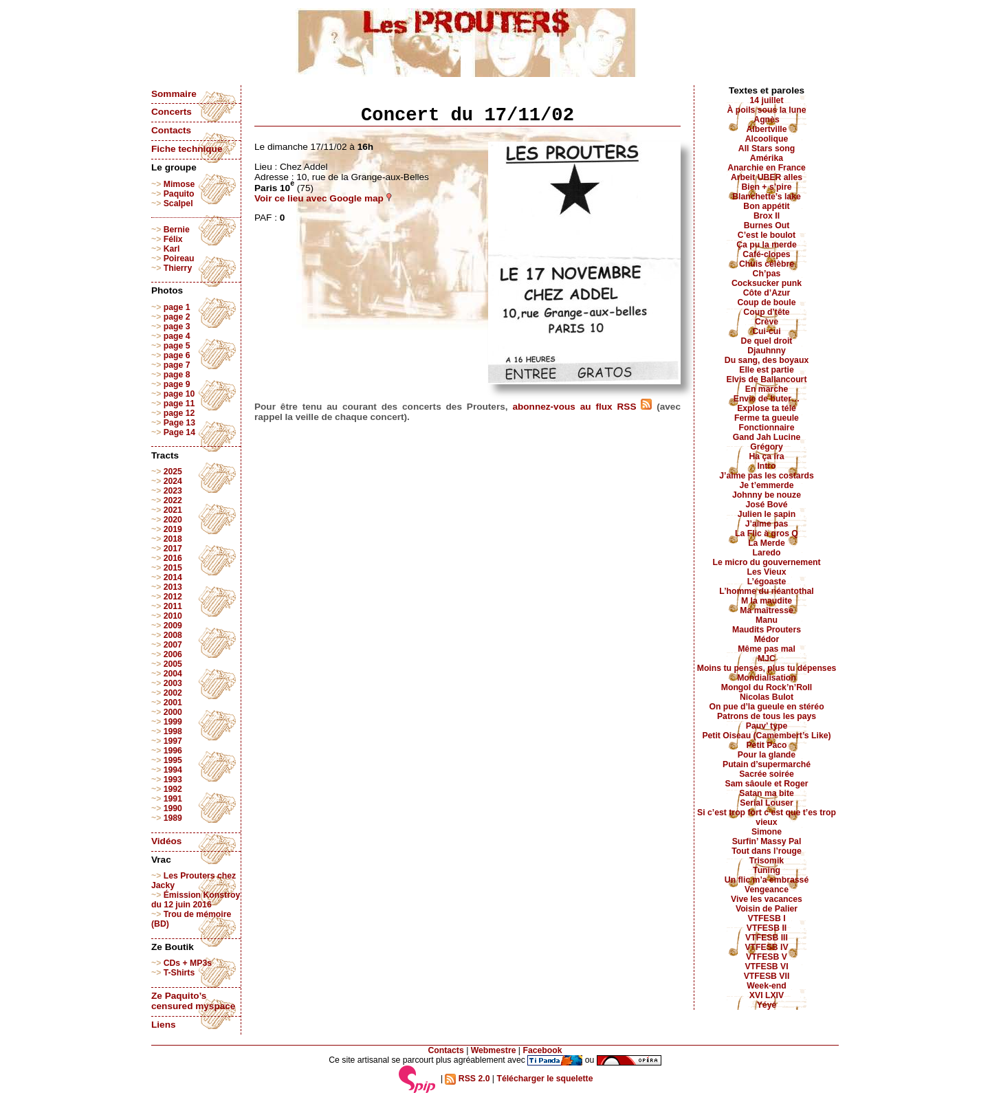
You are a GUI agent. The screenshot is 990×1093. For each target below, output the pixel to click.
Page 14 (179, 432)
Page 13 (179, 423)
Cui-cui (766, 331)
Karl (172, 249)
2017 (173, 548)
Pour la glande (766, 755)
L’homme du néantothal (766, 591)
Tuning (766, 870)
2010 (173, 616)
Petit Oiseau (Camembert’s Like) (766, 735)
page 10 (179, 394)
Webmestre (493, 1050)
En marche (767, 389)
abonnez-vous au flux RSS (582, 406)
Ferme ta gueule (766, 418)
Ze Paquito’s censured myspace (193, 1001)
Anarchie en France (766, 168)
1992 (173, 789)
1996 (173, 750)
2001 (173, 702)
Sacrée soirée (766, 774)
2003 (173, 683)
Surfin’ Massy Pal (767, 841)
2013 (173, 587)
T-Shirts (179, 973)
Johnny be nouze (766, 495)
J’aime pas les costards (766, 476)
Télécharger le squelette (544, 1078)
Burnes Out (767, 225)
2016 (173, 558)
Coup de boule (767, 302)
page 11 (179, 403)
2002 (173, 693)
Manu (767, 620)
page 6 (177, 355)
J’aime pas (767, 524)
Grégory (766, 447)
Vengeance (767, 889)
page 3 (177, 326)
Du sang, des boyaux (766, 360)
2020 (173, 520)
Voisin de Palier (767, 909)
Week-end (766, 986)
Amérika (766, 158)
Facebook (542, 1050)
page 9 (177, 384)
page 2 (177, 317)
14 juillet (767, 100)
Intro (766, 466)
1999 (173, 722)
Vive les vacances (766, 899)
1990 (173, 808)
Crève (766, 322)
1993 (173, 779)
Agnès (766, 119)
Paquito (179, 194)
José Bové (766, 504)
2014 (173, 577)
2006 (173, 654)
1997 (173, 741)
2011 (173, 606)
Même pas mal (766, 649)
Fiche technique (186, 149)
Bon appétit (766, 206)
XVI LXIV (766, 995)
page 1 (177, 307)
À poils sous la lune (766, 110)
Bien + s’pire (766, 187)
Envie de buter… (767, 399)
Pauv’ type (767, 726)
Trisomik (766, 860)
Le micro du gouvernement (766, 562)
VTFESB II (766, 928)
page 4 (177, 336)
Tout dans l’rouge (767, 851)
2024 (173, 481)
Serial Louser (766, 803)
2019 (173, 529)
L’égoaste (766, 581)
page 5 (177, 346)
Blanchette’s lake (766, 196)
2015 (173, 568)
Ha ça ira (766, 456)
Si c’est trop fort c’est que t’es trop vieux (766, 817)
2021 (173, 510)
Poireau (179, 258)
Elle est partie (766, 370)
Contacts (171, 130)
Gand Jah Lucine (767, 437)
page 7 (177, 365)
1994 (173, 770)
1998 (173, 731)
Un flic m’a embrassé (766, 880)
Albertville (766, 129)
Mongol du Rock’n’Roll (767, 687)
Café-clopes (766, 254)
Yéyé (767, 1005)
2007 (173, 645)
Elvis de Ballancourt (767, 379)
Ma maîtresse (766, 610)
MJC (767, 658)
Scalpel (178, 203)
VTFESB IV (766, 947)
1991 (173, 799)
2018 (173, 539)
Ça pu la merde (766, 245)
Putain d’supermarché (767, 764)
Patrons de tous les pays (766, 716)
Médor (767, 639)
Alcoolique (767, 139)
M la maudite (766, 601)
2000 (173, 712)
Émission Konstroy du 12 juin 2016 (195, 899)
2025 (173, 471)
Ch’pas (767, 273)
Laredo (767, 552)
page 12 (179, 413)
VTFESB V (766, 957)
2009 (173, 625)
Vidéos (166, 841)
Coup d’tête (766, 312)
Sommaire (174, 94)
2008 (173, 635)
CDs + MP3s (188, 963)
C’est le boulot (766, 235)
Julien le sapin (766, 514)
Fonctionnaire (767, 427)
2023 (173, 491)
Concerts (171, 112)
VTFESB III (766, 937)
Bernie (177, 229)
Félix (173, 239)
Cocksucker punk (767, 283)
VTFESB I (766, 918)
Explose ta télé (766, 408)
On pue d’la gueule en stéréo (766, 706)
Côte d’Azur (767, 293)
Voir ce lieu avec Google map (323, 198)
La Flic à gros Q (766, 533)
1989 (173, 818)
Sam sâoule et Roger (766, 783)
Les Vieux (766, 572)
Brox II (767, 216)
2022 (173, 500)
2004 (173, 673)
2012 (173, 596)
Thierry (178, 268)
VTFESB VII (767, 976)
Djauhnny (766, 350)
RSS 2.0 (467, 1078)
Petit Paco (766, 745)
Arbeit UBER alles (766, 177)
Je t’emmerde (767, 485)
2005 (173, 664)
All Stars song (766, 148)
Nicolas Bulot (766, 697)
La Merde (766, 543)
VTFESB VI (766, 966)
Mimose (179, 184)
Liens (163, 1024)
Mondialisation (766, 678)
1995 (173, 760)
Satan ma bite (766, 793)
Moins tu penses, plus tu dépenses (767, 668)
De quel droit (767, 341)
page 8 (177, 374)
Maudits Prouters (766, 629)
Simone (766, 832)
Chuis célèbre (766, 264)
